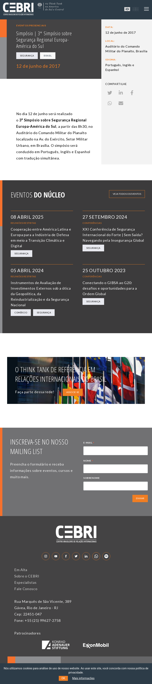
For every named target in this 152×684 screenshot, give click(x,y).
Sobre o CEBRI (26, 576)
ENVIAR (140, 498)
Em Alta (20, 570)
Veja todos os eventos (127, 193)
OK (63, 678)
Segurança (27, 55)
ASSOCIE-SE (72, 392)
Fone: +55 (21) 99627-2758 (37, 620)
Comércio (20, 312)
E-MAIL (88, 443)
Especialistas (25, 582)
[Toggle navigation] (146, 9)
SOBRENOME (91, 477)
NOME (88, 461)
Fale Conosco (25, 589)
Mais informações (83, 678)
